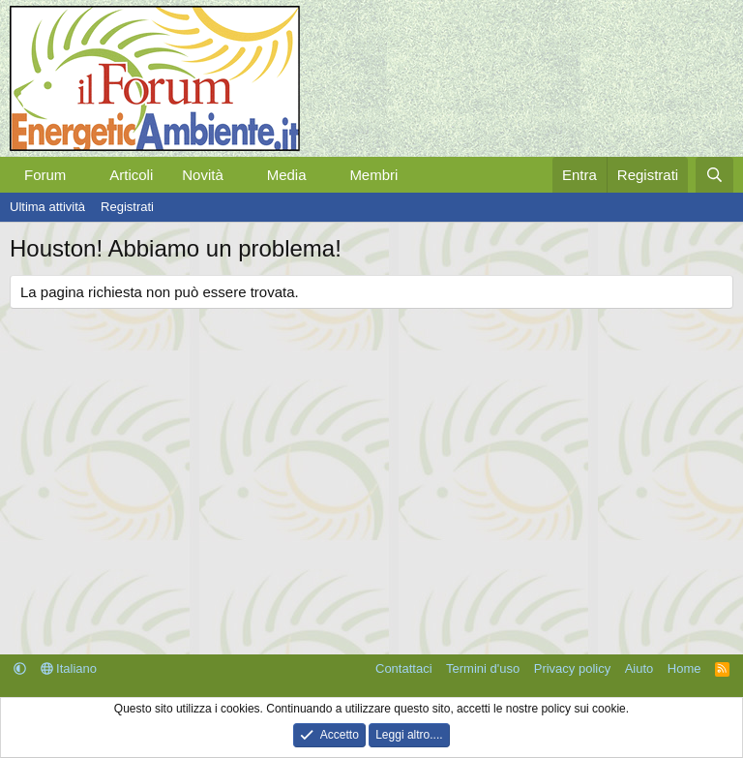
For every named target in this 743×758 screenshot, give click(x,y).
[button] (81, 175)
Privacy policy (572, 668)
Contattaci (403, 668)
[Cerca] (714, 175)
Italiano (69, 668)
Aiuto (639, 668)
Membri (373, 175)
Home (684, 668)
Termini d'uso (483, 668)
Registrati (127, 206)
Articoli (131, 175)
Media (287, 175)
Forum (45, 175)
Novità (202, 175)
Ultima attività (47, 206)
